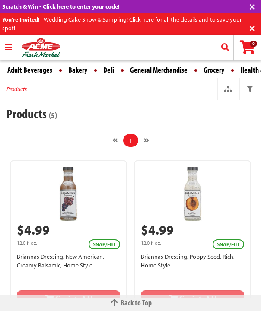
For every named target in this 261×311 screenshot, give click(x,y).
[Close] (252, 5)
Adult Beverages (29, 70)
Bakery (77, 70)
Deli (108, 70)
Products (16, 89)
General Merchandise (159, 70)
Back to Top (130, 303)
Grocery (214, 70)
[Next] (146, 140)
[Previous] (115, 140)
